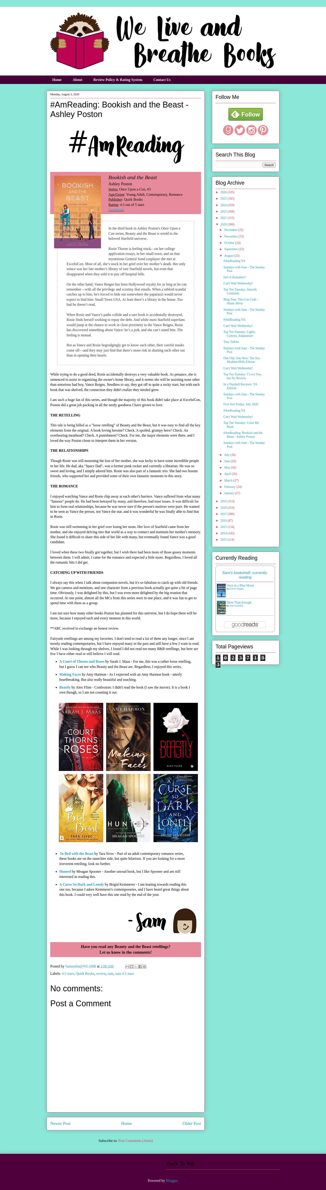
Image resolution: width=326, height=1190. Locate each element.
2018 (224, 507)
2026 (224, 192)
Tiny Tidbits (231, 342)
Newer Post (60, 1123)
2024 (224, 205)
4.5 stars (68, 973)
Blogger (171, 1181)
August (229, 255)
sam (110, 973)
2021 (224, 218)
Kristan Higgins (237, 588)
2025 (224, 198)
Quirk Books (85, 973)
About (77, 80)
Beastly (65, 687)
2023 (224, 211)
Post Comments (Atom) (135, 1141)
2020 (224, 224)
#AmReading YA (234, 261)
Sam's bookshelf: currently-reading (245, 575)
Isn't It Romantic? (234, 277)
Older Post (191, 1123)
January (229, 493)
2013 (224, 539)
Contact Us (162, 80)
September (231, 249)
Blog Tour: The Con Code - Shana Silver (240, 301)
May (227, 467)
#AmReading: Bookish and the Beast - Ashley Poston (243, 434)
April (228, 474)
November (231, 236)
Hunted (65, 871)
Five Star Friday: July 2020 (240, 404)
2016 (224, 520)
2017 (224, 514)
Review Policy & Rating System (117, 80)
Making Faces (70, 674)
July (227, 455)
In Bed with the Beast (76, 853)
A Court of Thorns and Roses (81, 661)
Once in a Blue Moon (240, 585)
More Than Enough (239, 602)
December (231, 230)
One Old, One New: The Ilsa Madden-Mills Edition (241, 360)
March (228, 480)
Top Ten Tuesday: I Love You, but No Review (242, 376)
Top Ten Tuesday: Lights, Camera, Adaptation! (239, 333)
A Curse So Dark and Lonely (81, 884)
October (229, 242)
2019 (224, 501)
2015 (224, 527)
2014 (224, 533)
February (230, 487)
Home (57, 80)
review (101, 973)
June (227, 461)
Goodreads (116, 210)
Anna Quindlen (236, 605)
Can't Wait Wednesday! (238, 283)
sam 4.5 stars (124, 973)
